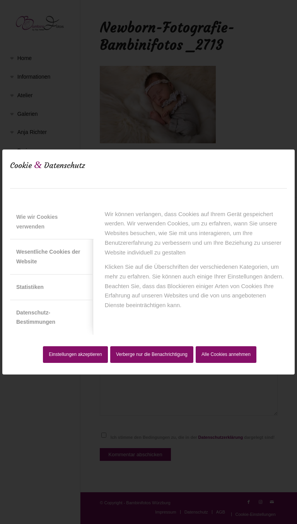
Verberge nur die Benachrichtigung (152, 354)
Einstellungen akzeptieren (75, 354)
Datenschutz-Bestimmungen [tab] (35, 317)
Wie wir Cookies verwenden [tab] (37, 222)
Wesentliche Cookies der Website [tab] (48, 257)
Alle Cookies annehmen (226, 354)
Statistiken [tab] (30, 287)
